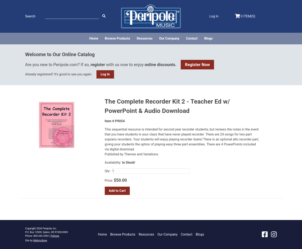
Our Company (169, 38)
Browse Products (117, 38)
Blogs (208, 38)
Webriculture (40, 240)
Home (93, 38)
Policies (55, 235)
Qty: (108, 171)
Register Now (197, 64)
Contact (191, 38)
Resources (145, 38)
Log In (105, 74)
